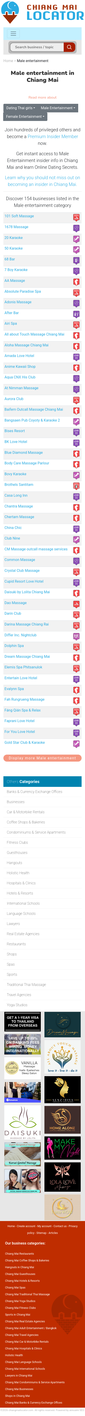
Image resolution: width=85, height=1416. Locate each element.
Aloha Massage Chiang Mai (27, 345)
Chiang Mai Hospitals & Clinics (23, 1348)
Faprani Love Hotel (20, 721)
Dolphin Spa (14, 646)
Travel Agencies (19, 995)
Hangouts (14, 863)
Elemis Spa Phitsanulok (23, 667)
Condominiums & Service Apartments (36, 832)
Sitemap (41, 1233)
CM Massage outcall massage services (36, 549)
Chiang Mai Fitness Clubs (20, 1307)
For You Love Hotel (20, 732)
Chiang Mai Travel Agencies (22, 1335)
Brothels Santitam (19, 484)
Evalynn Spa (14, 689)
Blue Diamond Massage (24, 452)
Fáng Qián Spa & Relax (23, 710)
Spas (11, 964)
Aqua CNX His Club (20, 377)
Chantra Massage (19, 506)
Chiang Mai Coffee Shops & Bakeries (27, 1260)
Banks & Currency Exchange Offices (34, 792)
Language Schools (21, 913)
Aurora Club (14, 399)
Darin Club (13, 613)
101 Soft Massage (19, 216)
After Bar (12, 313)
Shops (12, 954)
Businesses (15, 802)
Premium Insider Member (53, 136)
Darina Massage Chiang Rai (27, 624)
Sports (12, 974)
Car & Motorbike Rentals (26, 812)
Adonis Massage (18, 302)
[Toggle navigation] (13, 33)
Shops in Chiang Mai (17, 1395)
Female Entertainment (24, 116)
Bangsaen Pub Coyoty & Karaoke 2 (32, 420)
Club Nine (12, 538)
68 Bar (10, 259)
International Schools (23, 903)
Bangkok (51, 1328)
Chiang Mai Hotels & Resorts (22, 1280)
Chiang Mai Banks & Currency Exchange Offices (33, 1402)
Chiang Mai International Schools (25, 1368)
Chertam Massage (19, 517)
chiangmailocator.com (21, 1410)
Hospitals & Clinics (21, 883)
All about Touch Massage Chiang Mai (34, 334)
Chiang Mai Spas (15, 1287)
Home (8, 61)
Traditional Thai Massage (26, 985)
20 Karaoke (14, 238)
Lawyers (13, 924)
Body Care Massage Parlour (27, 463)
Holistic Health (18, 873)
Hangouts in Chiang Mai (19, 1267)
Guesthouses (17, 853)
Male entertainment (32, 61)
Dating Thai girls (19, 108)
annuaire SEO (76, 1410)
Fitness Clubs (17, 842)
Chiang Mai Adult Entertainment (24, 1328)
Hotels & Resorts (20, 893)
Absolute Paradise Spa (23, 291)
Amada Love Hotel (19, 356)
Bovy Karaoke (15, 474)
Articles (53, 1233)
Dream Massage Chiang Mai (27, 656)
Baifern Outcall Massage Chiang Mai (34, 409)
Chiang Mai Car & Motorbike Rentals (27, 1341)
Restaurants (16, 944)
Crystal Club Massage (22, 570)
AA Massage (15, 280)
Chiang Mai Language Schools (23, 1362)
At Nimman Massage (22, 388)
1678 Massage (16, 227)
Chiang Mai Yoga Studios (20, 1301)
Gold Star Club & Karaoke (25, 742)
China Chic (13, 528)
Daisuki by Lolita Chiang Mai (27, 592)
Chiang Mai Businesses (19, 1389)
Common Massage (20, 560)
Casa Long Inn (16, 495)
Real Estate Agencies (23, 934)
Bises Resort (15, 431)
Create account (26, 1226)
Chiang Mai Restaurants (19, 1253)
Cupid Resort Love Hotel (24, 581)
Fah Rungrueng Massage (24, 699)
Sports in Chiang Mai (17, 1314)
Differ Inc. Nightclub (20, 635)
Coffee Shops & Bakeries (26, 822)
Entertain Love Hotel (21, 678)
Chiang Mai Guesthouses (20, 1274)
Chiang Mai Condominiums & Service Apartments (35, 1382)
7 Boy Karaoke (16, 270)
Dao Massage (16, 603)
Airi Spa (11, 323)
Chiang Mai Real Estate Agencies (25, 1321)
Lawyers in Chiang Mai (18, 1375)
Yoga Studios (17, 1005)
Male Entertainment (57, 108)
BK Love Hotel (16, 442)
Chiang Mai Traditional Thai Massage (27, 1294)
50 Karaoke (14, 248)
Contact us (60, 1226)
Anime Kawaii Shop (20, 366)
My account (44, 1226)
